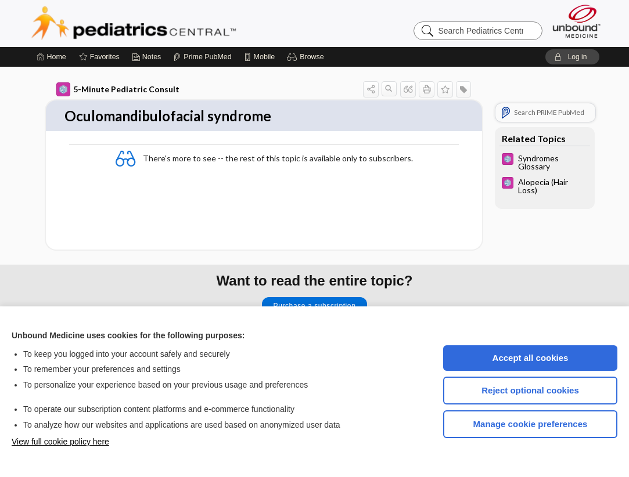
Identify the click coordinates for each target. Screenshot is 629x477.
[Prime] (202, 57)
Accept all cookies (531, 358)
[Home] (51, 57)
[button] (307, 57)
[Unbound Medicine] (576, 21)
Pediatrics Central (175, 23)
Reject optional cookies (530, 390)
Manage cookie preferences (530, 424)
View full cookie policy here (60, 441)
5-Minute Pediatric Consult (117, 89)
